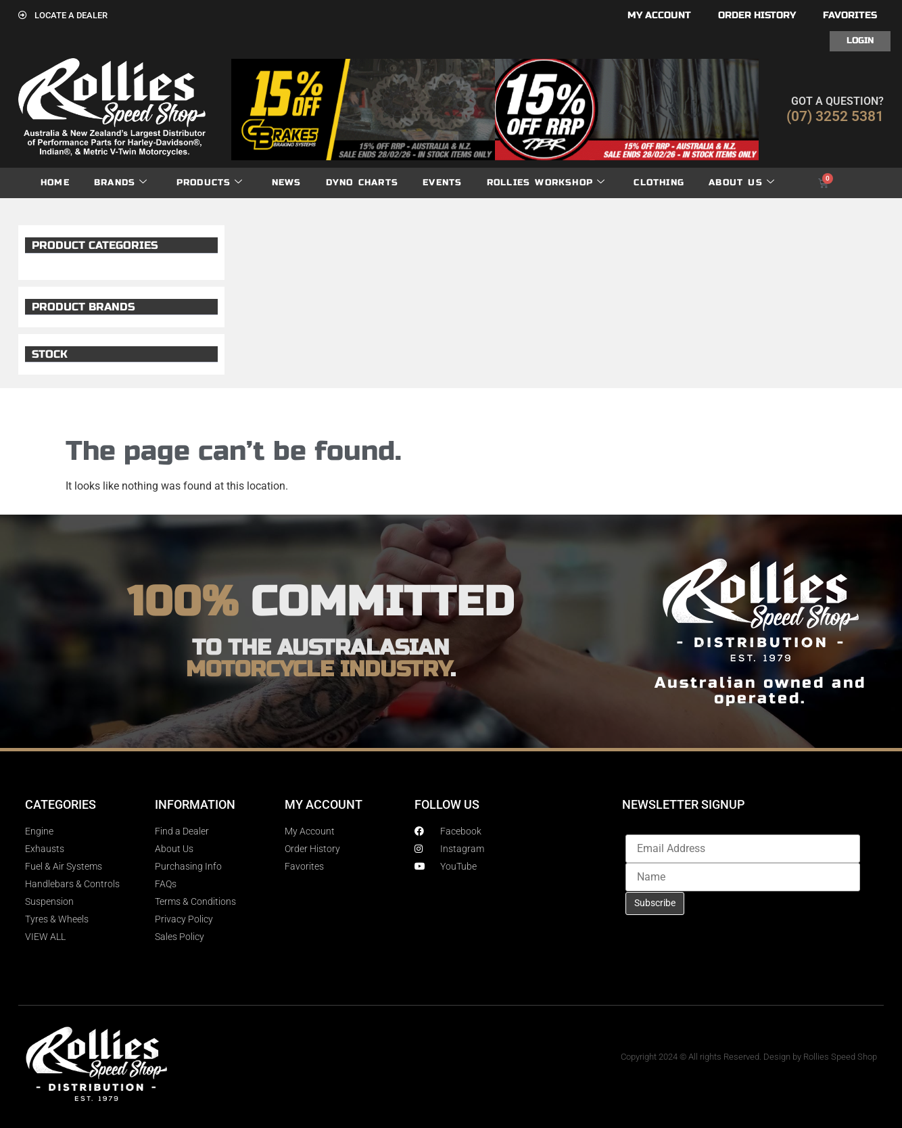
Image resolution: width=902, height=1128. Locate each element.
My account (659, 15)
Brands (120, 183)
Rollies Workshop (546, 183)
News (287, 182)
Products (209, 183)
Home (55, 182)
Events (442, 182)
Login (860, 40)
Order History (757, 15)
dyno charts (362, 182)
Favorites (850, 15)
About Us (742, 183)
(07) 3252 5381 (835, 116)
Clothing (659, 182)
